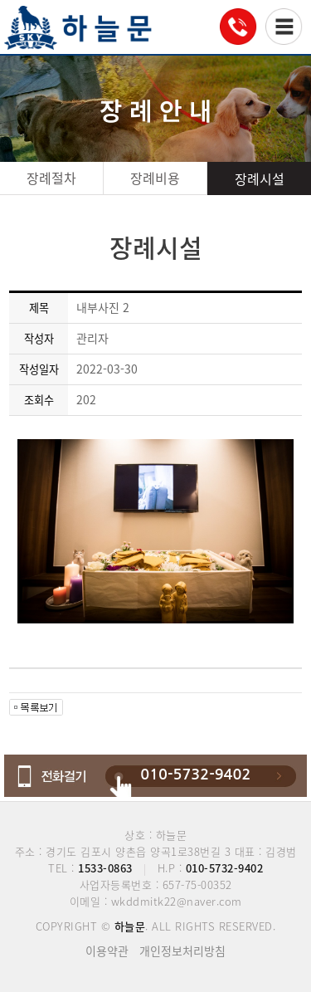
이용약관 (107, 950)
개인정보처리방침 (182, 950)
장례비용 (155, 178)
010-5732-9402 (195, 774)
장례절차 (51, 178)
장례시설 (259, 178)
